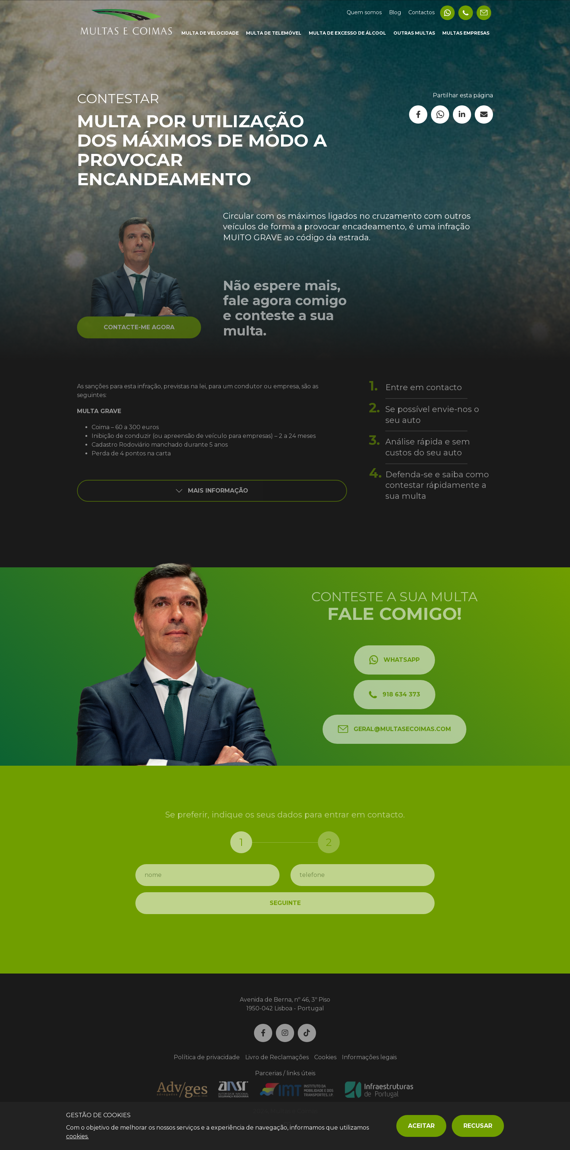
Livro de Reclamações (277, 1057)
